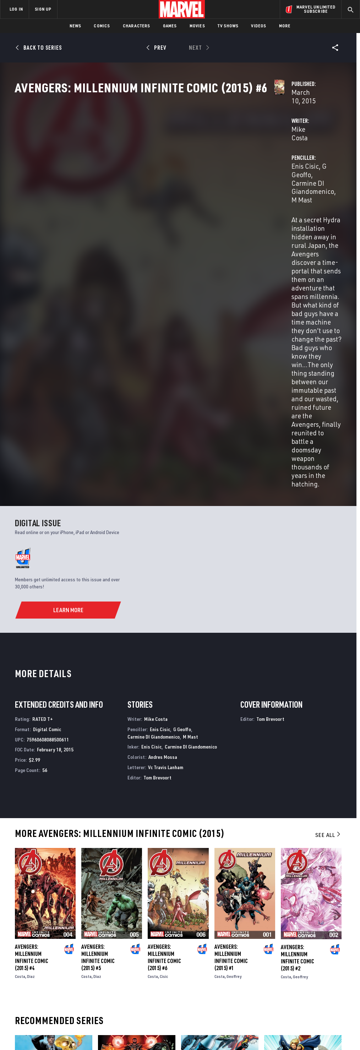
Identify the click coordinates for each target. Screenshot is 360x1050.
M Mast (283, 176)
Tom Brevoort (157, 540)
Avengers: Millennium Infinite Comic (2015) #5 (98, 720)
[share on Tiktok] (282, 996)
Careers (67, 969)
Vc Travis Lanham (165, 530)
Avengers (109, 883)
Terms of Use (30, 1031)
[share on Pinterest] (317, 981)
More (285, 25)
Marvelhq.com (134, 969)
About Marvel (74, 948)
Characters (136, 25)
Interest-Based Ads (320, 1031)
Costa (20, 739)
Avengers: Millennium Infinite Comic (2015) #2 (297, 720)
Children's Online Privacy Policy (220, 1031)
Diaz (31, 739)
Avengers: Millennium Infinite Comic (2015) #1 (231, 720)
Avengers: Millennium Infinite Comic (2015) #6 (164, 720)
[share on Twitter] (300, 966)
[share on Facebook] (283, 966)
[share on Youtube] (282, 981)
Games (170, 25)
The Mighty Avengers (288, 883)
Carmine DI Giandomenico (153, 499)
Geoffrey (234, 739)
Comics (102, 25)
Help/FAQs (70, 959)
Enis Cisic (240, 167)
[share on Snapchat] (300, 981)
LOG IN (16, 9)
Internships (72, 979)
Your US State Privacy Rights (110, 1031)
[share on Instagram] (317, 966)
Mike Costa (133, 167)
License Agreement (275, 1031)
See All (328, 597)
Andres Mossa (162, 520)
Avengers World (200, 883)
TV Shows (228, 25)
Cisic (164, 739)
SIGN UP (43, 9)
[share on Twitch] (335, 981)
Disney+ (126, 959)
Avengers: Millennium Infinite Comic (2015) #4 (31, 720)
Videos (258, 25)
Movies (197, 25)
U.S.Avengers (30, 883)
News (75, 25)
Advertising (131, 948)
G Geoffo (270, 167)
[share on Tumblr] (335, 966)
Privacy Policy (63, 1031)
